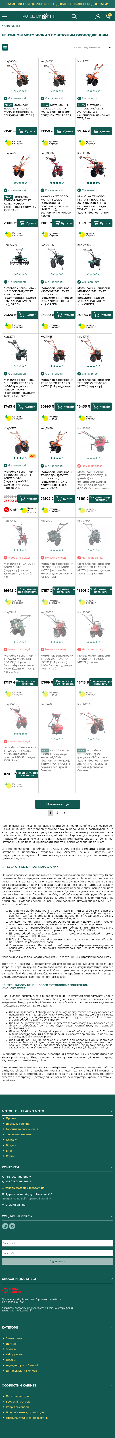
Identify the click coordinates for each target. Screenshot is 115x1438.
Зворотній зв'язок (18, 1401)
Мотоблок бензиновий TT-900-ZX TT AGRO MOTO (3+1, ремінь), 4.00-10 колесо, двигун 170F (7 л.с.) (57, 662)
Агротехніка (12, 25)
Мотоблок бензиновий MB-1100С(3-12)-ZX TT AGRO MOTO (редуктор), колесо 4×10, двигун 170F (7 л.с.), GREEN (93, 296)
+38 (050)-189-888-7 (18, 1181)
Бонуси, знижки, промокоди (25, 1412)
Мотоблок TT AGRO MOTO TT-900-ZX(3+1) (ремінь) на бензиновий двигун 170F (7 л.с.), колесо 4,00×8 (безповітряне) (93, 480)
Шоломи (11, 1359)
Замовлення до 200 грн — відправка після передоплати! (57, 4)
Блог (9, 1150)
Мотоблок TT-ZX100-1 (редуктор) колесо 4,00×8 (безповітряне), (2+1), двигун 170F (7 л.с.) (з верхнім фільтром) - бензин (55, 759)
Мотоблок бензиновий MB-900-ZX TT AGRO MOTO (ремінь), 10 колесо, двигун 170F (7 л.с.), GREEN (57, 570)
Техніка (11, 1349)
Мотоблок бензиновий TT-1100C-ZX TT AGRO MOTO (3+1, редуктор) (57, 383)
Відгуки (11, 1145)
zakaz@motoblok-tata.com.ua (24, 1188)
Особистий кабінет (98, 16)
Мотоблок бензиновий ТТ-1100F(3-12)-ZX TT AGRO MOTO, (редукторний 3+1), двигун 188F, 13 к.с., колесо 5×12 (57, 480)
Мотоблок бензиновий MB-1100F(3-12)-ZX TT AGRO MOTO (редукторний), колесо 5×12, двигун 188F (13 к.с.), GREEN (57, 296)
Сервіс (10, 1156)
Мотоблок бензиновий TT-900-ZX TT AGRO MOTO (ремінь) (93, 659)
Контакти (12, 1140)
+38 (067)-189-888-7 (18, 1176)
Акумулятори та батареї (22, 1365)
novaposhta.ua (33, 1302)
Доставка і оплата (18, 1123)
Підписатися (57, 1261)
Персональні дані (18, 1396)
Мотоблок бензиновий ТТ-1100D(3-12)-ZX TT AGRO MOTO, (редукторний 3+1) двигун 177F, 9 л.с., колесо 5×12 (20, 479)
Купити (30, 131)
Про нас (11, 1118)
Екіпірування (15, 1354)
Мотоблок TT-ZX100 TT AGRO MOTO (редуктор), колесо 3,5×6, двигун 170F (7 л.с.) (19, 570)
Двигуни (12, 1343)
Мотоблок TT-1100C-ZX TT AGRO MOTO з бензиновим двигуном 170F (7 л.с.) (19, 110)
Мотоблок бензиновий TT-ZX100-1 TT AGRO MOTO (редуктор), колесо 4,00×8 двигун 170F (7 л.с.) (20, 754)
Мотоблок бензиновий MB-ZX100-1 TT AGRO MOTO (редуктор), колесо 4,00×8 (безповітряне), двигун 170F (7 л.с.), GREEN (20, 388)
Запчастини (14, 1338)
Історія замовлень (18, 1407)
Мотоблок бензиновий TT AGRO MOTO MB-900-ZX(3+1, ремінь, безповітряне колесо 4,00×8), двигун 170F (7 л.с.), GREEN (20, 663)
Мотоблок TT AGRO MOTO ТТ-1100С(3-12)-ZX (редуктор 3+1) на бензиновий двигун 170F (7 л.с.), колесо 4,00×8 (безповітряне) (93, 204)
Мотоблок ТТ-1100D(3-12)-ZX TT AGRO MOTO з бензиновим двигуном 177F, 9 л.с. (93, 111)
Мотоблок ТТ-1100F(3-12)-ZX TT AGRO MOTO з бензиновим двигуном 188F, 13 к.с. (20, 203)
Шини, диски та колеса (21, 1370)
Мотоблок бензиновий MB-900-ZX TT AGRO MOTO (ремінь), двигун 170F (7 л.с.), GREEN (93, 568)
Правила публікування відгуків (27, 1417)
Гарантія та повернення (22, 1129)
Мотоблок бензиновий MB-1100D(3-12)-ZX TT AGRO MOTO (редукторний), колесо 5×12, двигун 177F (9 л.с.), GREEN (20, 296)
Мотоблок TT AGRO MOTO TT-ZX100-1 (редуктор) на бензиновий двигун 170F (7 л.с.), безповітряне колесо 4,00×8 (56, 205)
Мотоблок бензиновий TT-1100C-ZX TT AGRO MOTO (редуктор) (93, 383)
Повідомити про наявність (100, 499)
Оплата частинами (18, 1134)
